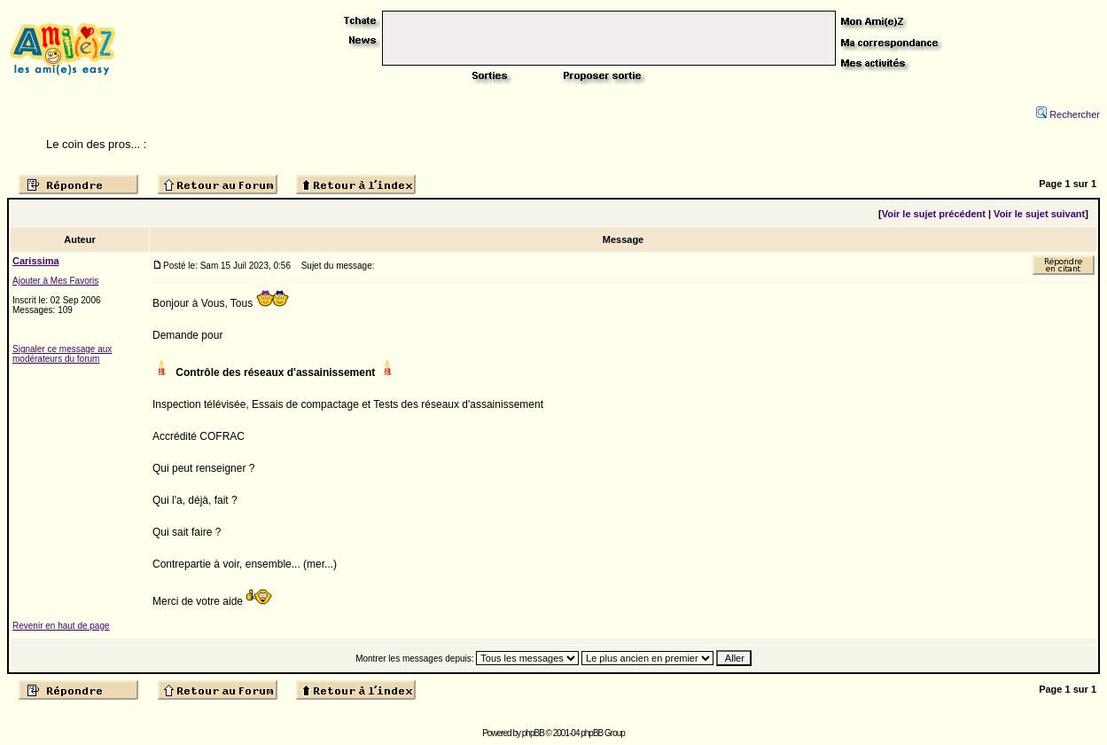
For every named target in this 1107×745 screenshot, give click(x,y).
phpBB (533, 733)
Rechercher (1068, 114)
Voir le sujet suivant (1039, 213)
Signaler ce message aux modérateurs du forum (62, 354)
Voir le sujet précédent (934, 213)
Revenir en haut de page (61, 626)
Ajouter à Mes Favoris (55, 281)
